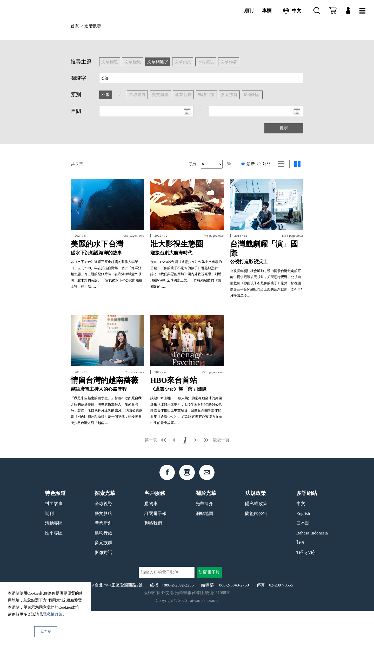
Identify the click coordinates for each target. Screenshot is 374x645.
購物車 (151, 537)
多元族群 (103, 576)
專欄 (266, 10)
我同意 (45, 631)
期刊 (248, 10)
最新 (248, 164)
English (303, 547)
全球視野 (103, 537)
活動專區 (54, 557)
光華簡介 (204, 537)
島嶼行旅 (103, 567)
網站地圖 (204, 547)
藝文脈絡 (103, 547)
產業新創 (103, 557)
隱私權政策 (256, 537)
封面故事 (54, 537)
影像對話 (103, 586)
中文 (290, 11)
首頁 (75, 25)
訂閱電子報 (155, 547)
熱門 (264, 164)
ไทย (300, 576)
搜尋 (284, 128)
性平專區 (54, 567)
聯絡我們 (153, 557)
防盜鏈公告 (256, 547)
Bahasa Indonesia (312, 567)
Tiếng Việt (306, 586)
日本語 (303, 557)
